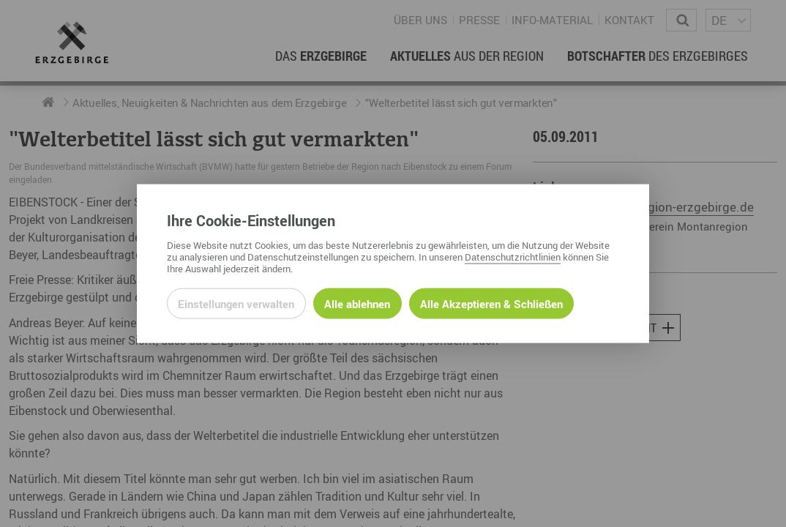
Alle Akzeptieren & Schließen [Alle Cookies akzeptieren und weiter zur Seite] (491, 303)
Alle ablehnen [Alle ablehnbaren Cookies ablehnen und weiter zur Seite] (357, 303)
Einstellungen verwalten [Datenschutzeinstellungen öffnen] (236, 303)
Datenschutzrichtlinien (513, 256)
